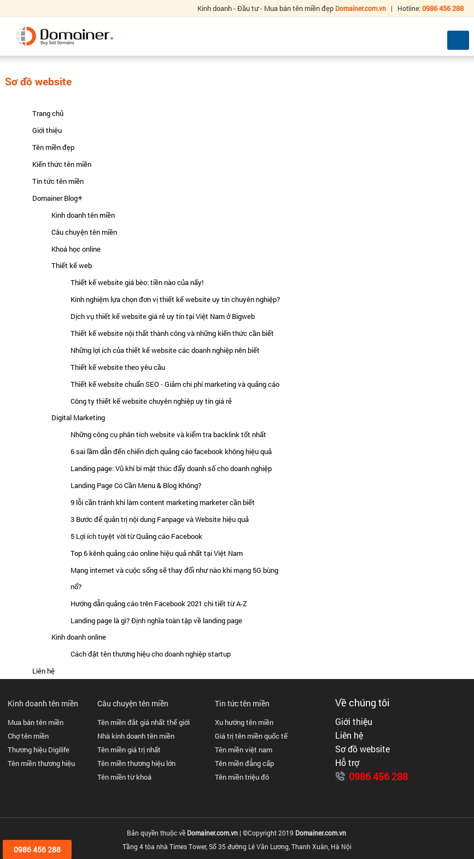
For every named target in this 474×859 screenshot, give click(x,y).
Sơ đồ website (362, 749)
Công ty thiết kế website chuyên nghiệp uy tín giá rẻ (151, 401)
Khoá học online (76, 249)
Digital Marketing (78, 417)
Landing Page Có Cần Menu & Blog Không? (136, 485)
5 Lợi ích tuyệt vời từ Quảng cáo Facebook (136, 536)
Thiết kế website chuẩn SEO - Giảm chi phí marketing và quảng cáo (175, 384)
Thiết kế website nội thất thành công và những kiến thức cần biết (172, 333)
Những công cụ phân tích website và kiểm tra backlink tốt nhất (168, 434)
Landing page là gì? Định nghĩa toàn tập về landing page (156, 620)
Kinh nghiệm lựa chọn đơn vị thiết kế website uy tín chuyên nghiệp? (175, 299)
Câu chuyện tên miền (84, 232)
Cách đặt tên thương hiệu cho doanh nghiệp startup (151, 654)
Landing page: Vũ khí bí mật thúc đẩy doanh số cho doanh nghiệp (171, 468)
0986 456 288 (378, 776)
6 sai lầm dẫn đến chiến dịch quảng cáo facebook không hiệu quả (171, 451)
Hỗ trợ (347, 762)
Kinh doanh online (78, 637)
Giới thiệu (47, 130)
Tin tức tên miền (58, 181)
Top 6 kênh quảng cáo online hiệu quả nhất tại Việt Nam (157, 553)
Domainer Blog (55, 198)
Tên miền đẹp (53, 147)
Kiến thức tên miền (61, 164)
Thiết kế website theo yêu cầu (118, 367)
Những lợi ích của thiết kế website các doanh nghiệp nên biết (165, 350)
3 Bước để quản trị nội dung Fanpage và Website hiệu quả (160, 519)
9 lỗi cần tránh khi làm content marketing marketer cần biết (163, 502)
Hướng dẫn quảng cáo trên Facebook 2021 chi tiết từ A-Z (159, 603)
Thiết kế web (71, 265)
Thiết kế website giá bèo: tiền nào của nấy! (137, 282)
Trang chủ (47, 113)
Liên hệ (43, 671)
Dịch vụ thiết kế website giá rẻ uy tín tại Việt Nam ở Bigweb (163, 316)
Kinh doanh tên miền (83, 215)
